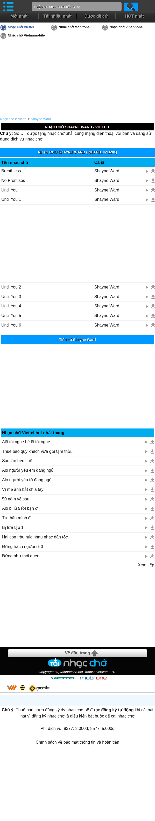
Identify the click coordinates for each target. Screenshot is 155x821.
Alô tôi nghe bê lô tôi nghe (26, 442)
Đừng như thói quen (20, 556)
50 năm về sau (15, 499)
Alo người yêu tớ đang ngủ (27, 480)
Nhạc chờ (7, 119)
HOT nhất (134, 16)
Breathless (11, 171)
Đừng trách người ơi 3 (22, 546)
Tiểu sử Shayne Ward (77, 340)
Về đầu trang (77, 653)
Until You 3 (11, 296)
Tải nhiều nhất (57, 16)
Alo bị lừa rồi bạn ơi (20, 508)
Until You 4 (11, 306)
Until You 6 (11, 325)
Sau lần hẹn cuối (17, 460)
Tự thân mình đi (16, 518)
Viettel (22, 119)
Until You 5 (11, 315)
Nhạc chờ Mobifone (74, 27)
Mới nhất (18, 16)
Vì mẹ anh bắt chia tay (22, 489)
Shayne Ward (41, 119)
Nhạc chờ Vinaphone (126, 27)
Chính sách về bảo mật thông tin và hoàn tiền (77, 742)
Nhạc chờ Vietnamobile (26, 35)
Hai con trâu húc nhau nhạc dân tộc (35, 537)
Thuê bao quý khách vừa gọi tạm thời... (38, 451)
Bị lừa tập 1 (13, 527)
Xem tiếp (146, 565)
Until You (9, 190)
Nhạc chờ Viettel (21, 27)
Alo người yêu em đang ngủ (28, 470)
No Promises (13, 180)
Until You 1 (11, 199)
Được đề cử (96, 16)
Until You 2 (11, 287)
